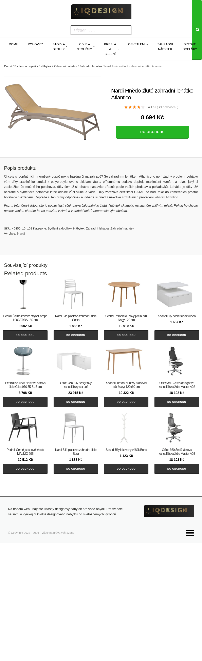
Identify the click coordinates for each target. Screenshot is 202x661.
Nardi (21, 233)
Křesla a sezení (110, 49)
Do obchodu (152, 132)
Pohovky (35, 44)
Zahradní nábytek (165, 46)
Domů (13, 44)
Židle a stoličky (84, 46)
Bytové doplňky (190, 46)
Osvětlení (136, 44)
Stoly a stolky (59, 46)
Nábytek (45, 66)
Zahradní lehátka (90, 66)
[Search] (197, 30)
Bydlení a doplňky (26, 66)
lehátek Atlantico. (166, 197)
